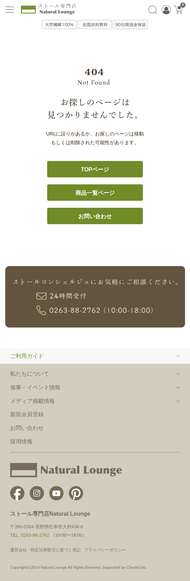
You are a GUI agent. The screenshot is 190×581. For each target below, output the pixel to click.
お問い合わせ (95, 216)
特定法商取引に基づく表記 (55, 549)
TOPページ (95, 169)
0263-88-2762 (35, 535)
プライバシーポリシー (105, 549)
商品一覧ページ (95, 193)
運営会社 (18, 549)
